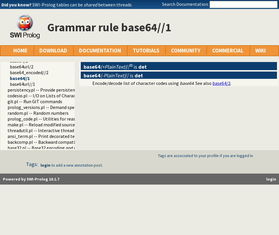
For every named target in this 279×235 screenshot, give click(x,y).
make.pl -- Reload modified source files (46, 124)
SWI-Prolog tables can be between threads (82, 5)
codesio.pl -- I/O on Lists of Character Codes (51, 96)
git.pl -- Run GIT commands (35, 101)
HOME (20, 50)
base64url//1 (22, 84)
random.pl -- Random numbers (38, 113)
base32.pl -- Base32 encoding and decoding (50, 148)
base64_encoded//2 (29, 72)
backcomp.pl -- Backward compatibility (46, 142)
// (107, 66)
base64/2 (221, 83)
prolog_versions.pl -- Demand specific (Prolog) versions (63, 107)
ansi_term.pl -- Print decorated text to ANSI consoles (60, 136)
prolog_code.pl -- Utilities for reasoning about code (59, 119)
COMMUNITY (185, 50)
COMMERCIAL (227, 50)
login (45, 165)
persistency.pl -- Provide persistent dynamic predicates (62, 90)
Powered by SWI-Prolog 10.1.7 (31, 179)
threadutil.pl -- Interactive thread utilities (49, 130)
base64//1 (20, 78)
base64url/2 (21, 67)
